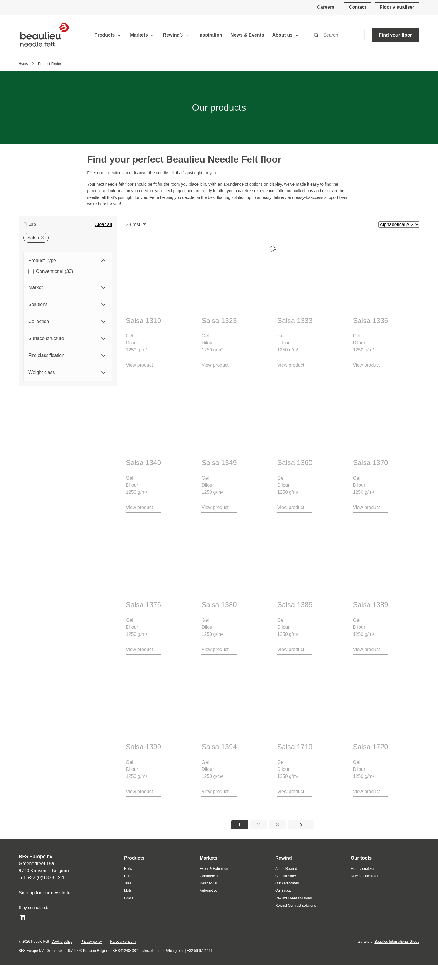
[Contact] (357, 7)
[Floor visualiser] (397, 7)
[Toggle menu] (119, 35)
